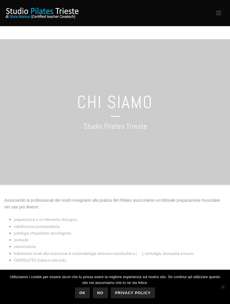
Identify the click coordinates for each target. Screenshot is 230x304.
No (100, 293)
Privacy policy (133, 293)
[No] (223, 287)
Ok (82, 293)
